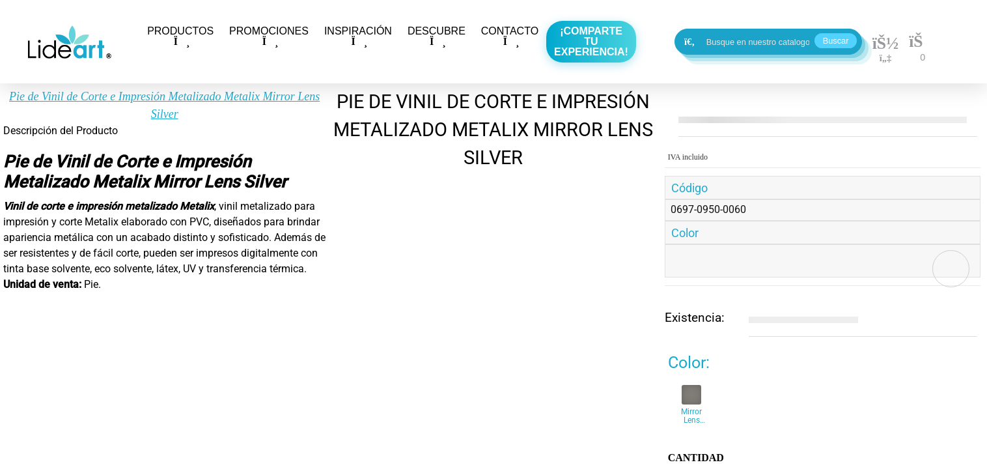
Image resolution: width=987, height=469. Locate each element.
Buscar (836, 41)
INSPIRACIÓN (358, 36)
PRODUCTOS (180, 36)
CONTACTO (509, 36)
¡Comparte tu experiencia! (591, 41)
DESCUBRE (437, 36)
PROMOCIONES (269, 36)
